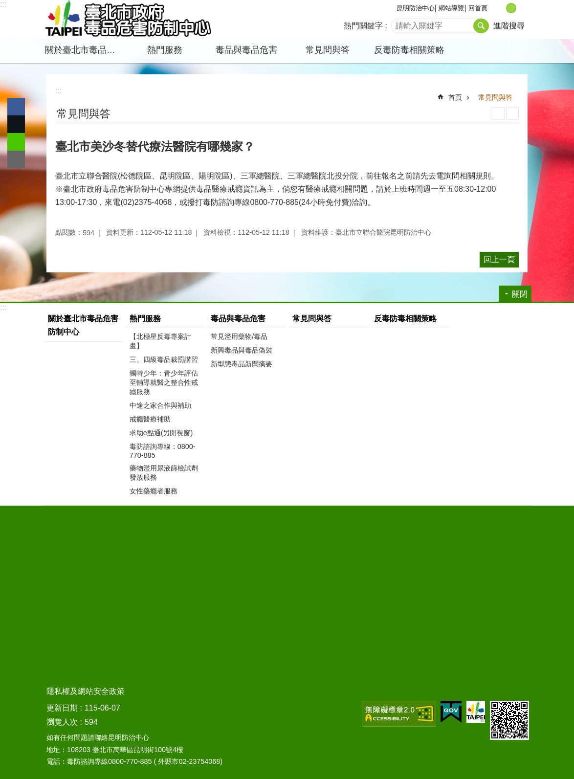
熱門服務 (164, 50)
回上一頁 (499, 259)
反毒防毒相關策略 (409, 50)
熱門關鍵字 (363, 26)
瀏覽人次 (62, 722)
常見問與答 (328, 50)
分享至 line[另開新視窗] (16, 142)
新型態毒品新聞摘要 (241, 364)
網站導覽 (451, 8)
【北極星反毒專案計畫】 (160, 341)
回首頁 (477, 8)
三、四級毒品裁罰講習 (164, 359)
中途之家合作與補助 (160, 405)
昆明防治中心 (416, 8)
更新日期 (62, 708)
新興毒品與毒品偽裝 (241, 350)
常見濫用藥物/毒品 (239, 336)
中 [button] (511, 8)
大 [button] (521, 8)
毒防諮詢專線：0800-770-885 (163, 451)
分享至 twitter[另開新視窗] (16, 124)
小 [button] (501, 8)
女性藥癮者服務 (153, 491)
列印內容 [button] (498, 113)
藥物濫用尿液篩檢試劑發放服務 (164, 472)
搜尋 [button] (481, 26)
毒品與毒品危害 (246, 50)
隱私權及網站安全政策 (85, 691)
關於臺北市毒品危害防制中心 (84, 50)
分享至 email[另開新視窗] (16, 159)
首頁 (455, 97)
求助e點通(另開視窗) (161, 433)
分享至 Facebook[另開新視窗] (16, 106)
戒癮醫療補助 (150, 419)
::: (3, 4)
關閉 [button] (520, 294)
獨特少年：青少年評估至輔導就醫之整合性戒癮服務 (164, 382)
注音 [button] (512, 113)
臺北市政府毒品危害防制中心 (128, 19)
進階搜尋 (509, 26)
